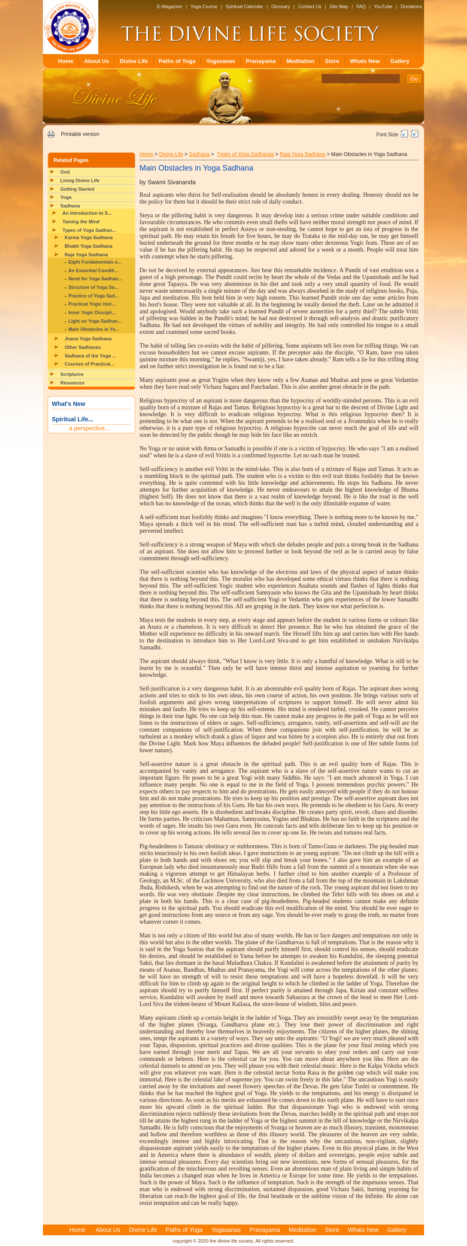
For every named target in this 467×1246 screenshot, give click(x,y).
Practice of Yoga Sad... (93, 295)
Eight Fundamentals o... (94, 261)
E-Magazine (169, 6)
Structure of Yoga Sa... (93, 287)
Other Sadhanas (83, 347)
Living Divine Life (80, 180)
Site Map (339, 6)
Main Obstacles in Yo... (93, 329)
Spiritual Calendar (244, 6)
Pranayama (261, 61)
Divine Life (134, 61)
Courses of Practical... (90, 363)
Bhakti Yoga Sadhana (88, 246)
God (65, 171)
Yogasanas (220, 61)
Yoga (66, 197)
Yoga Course (203, 6)
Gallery (400, 61)
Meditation (300, 61)
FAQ (361, 6)
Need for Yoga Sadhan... (95, 278)
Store (332, 61)
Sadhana (70, 205)
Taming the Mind (81, 221)
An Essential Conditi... (93, 270)
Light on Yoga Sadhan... (94, 321)
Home (65, 61)
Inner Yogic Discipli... (91, 312)
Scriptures (72, 374)
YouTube (383, 6)
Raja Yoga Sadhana (86, 254)
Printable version (80, 134)
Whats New (364, 61)
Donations (411, 6)
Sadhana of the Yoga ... (90, 355)
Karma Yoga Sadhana (89, 237)
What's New (68, 403)
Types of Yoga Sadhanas (245, 154)
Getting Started (77, 189)
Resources (73, 382)
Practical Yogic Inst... (91, 303)
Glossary (280, 6)
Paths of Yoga (177, 61)
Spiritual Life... (72, 419)
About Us (96, 61)
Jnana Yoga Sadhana (88, 338)
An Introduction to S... (87, 213)
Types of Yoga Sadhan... (89, 230)
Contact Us (309, 6)
